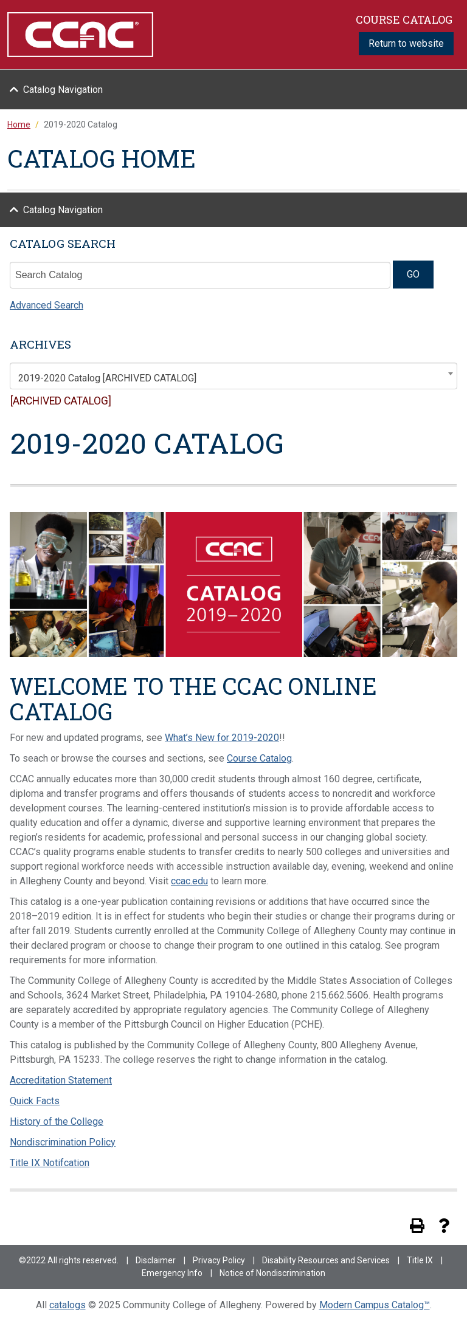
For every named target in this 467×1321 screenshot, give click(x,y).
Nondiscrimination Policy (63, 1142)
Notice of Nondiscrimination (272, 1273)
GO (413, 274)
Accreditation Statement (61, 1080)
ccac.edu (189, 881)
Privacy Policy (219, 1260)
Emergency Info (172, 1273)
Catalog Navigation (63, 89)
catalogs (67, 1305)
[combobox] (233, 376)
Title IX (420, 1260)
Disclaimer (156, 1260)
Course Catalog (259, 758)
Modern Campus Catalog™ (374, 1305)
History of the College (56, 1121)
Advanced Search (46, 305)
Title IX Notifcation (49, 1163)
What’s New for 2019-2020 (222, 737)
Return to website (406, 43)
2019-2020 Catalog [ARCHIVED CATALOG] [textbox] (107, 378)
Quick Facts (35, 1101)
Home (18, 124)
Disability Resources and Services (326, 1260)
